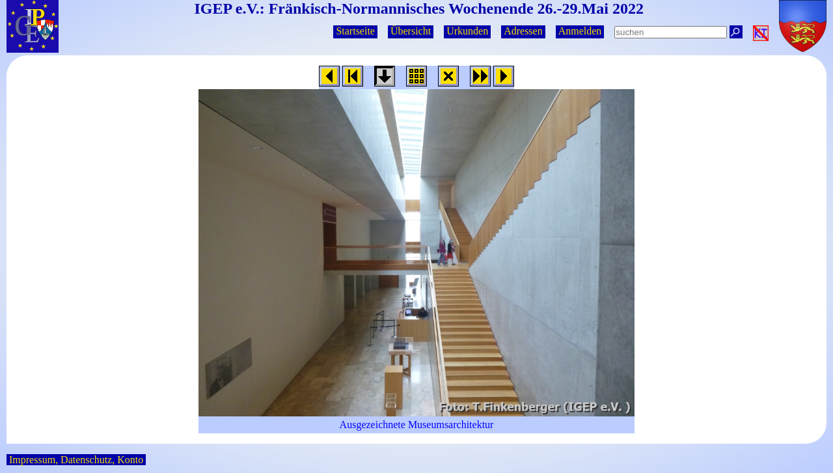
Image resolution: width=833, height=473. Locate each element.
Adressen (523, 30)
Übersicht (410, 30)
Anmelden (580, 30)
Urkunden (467, 30)
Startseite (355, 30)
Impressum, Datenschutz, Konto (76, 459)
